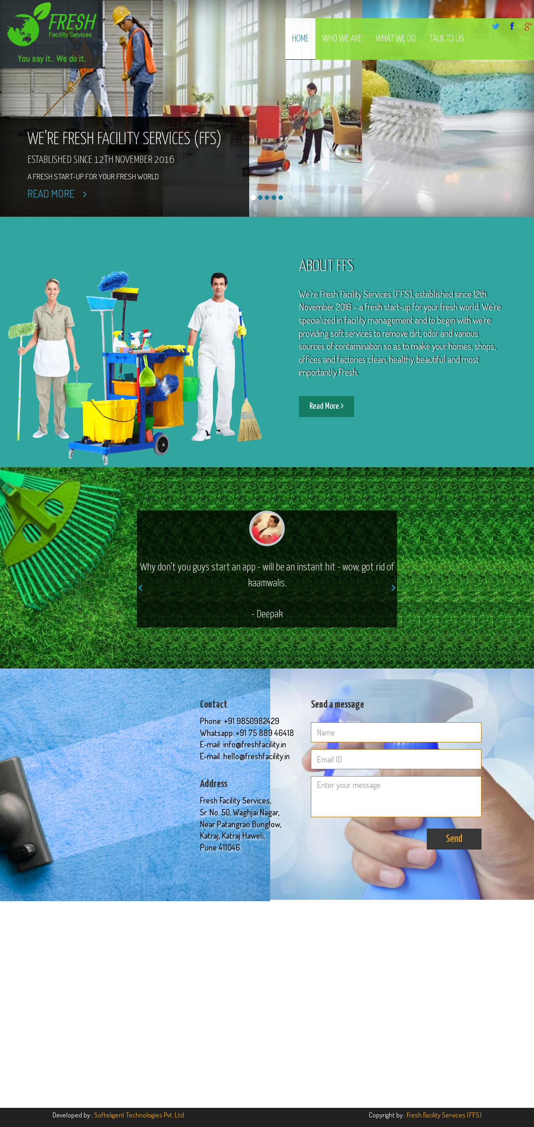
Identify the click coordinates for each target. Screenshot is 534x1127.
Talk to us (446, 38)
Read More (57, 193)
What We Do (396, 38)
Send (454, 839)
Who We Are (342, 38)
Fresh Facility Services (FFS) (444, 1115)
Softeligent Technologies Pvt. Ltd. (139, 1115)
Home (300, 38)
